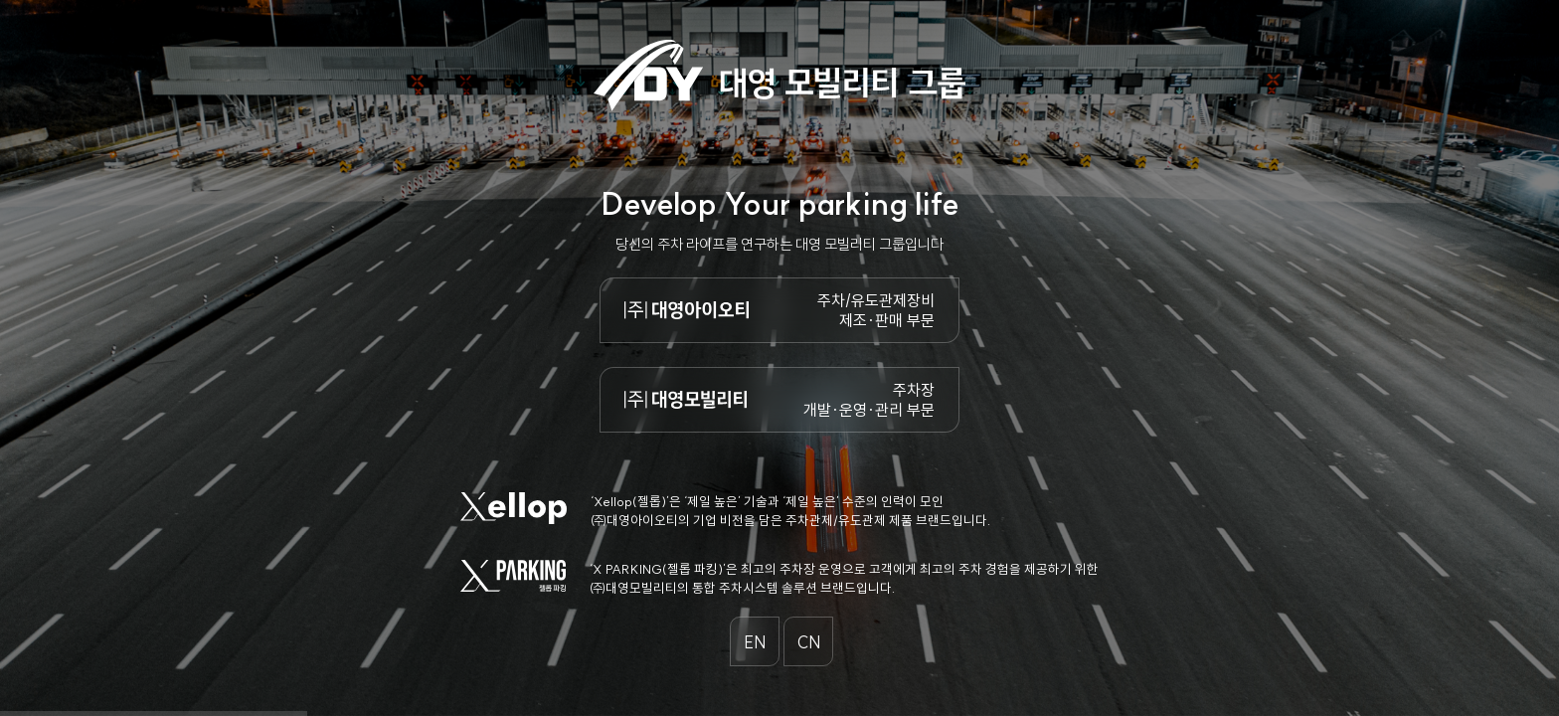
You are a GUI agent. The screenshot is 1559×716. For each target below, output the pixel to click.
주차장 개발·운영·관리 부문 (869, 400)
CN (808, 642)
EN (755, 642)
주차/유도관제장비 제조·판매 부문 (876, 310)
